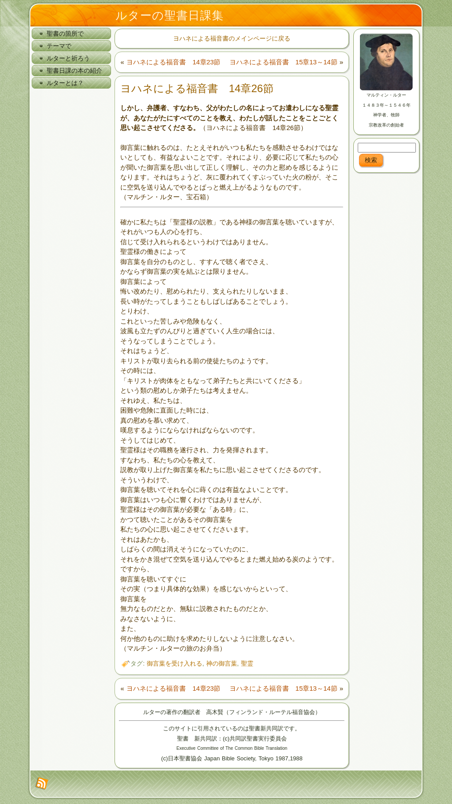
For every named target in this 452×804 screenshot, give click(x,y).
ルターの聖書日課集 (169, 15)
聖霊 (247, 663)
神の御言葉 (221, 663)
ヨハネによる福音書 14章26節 (196, 88)
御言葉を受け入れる (174, 663)
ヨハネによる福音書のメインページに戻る (231, 38)
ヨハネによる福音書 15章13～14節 (283, 62)
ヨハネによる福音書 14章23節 (173, 62)
